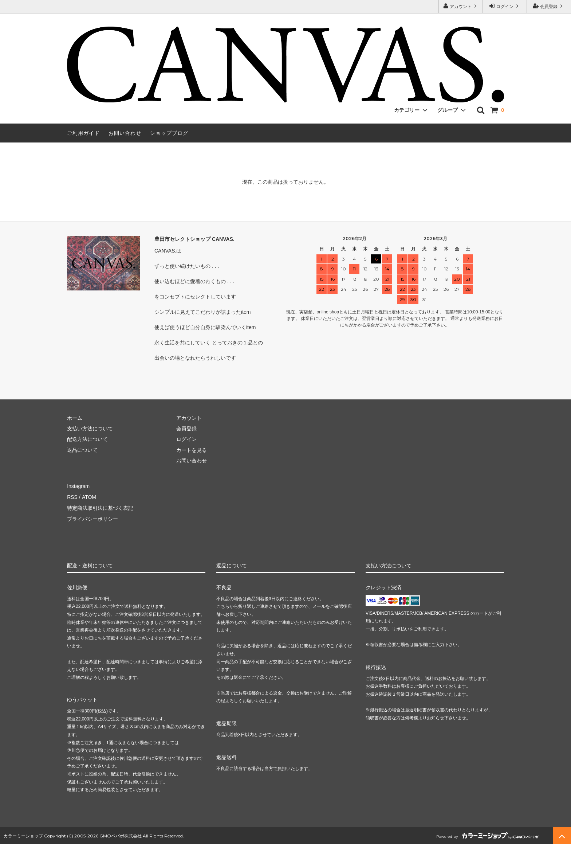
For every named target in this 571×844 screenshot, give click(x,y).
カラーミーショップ (23, 834)
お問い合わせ (125, 133)
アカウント (461, 6)
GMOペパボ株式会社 (120, 834)
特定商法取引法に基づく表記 (100, 507)
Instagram (78, 486)
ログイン (505, 6)
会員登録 (549, 6)
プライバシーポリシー (92, 518)
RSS (72, 497)
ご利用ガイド (83, 133)
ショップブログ (169, 133)
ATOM (89, 497)
